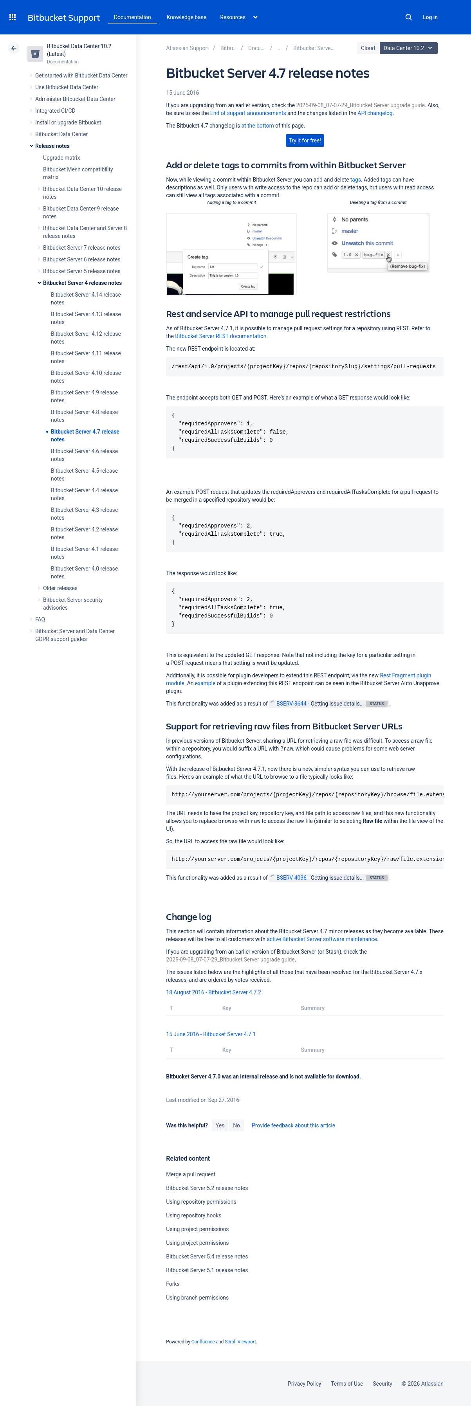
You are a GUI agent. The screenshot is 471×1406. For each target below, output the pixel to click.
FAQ (40, 619)
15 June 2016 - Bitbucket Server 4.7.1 (211, 1034)
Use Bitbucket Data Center (66, 87)
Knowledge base (187, 17)
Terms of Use (347, 1384)
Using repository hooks (193, 1215)
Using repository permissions (201, 1202)
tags (355, 179)
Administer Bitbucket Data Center (75, 99)
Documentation (132, 17)
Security (382, 1384)
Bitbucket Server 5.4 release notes (207, 1256)
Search (408, 17)
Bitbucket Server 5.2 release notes (207, 1188)
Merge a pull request (190, 1174)
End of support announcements (248, 113)
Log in (430, 17)
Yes (220, 1125)
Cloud (368, 48)
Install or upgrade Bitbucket (68, 122)
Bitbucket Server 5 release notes (82, 271)
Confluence (203, 1342)
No (236, 1125)
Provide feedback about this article (293, 1125)
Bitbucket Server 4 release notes (82, 283)
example (205, 683)
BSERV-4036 (288, 878)
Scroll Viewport (240, 1342)
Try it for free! (305, 140)
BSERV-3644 (288, 703)
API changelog (374, 113)
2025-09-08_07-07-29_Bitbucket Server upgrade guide (360, 105)
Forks (172, 1284)
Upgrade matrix (61, 158)
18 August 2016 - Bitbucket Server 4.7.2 (213, 992)
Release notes (52, 146)
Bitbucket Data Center (61, 134)
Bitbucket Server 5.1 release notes (207, 1270)
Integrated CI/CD (55, 111)
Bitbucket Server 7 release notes (82, 248)
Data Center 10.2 (410, 48)
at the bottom (258, 125)
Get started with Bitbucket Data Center (81, 75)
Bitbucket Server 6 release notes (82, 259)
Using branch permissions (197, 1297)
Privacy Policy (304, 1384)
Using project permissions (197, 1229)
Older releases (60, 588)
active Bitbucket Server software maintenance (322, 939)
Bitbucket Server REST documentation (220, 336)
